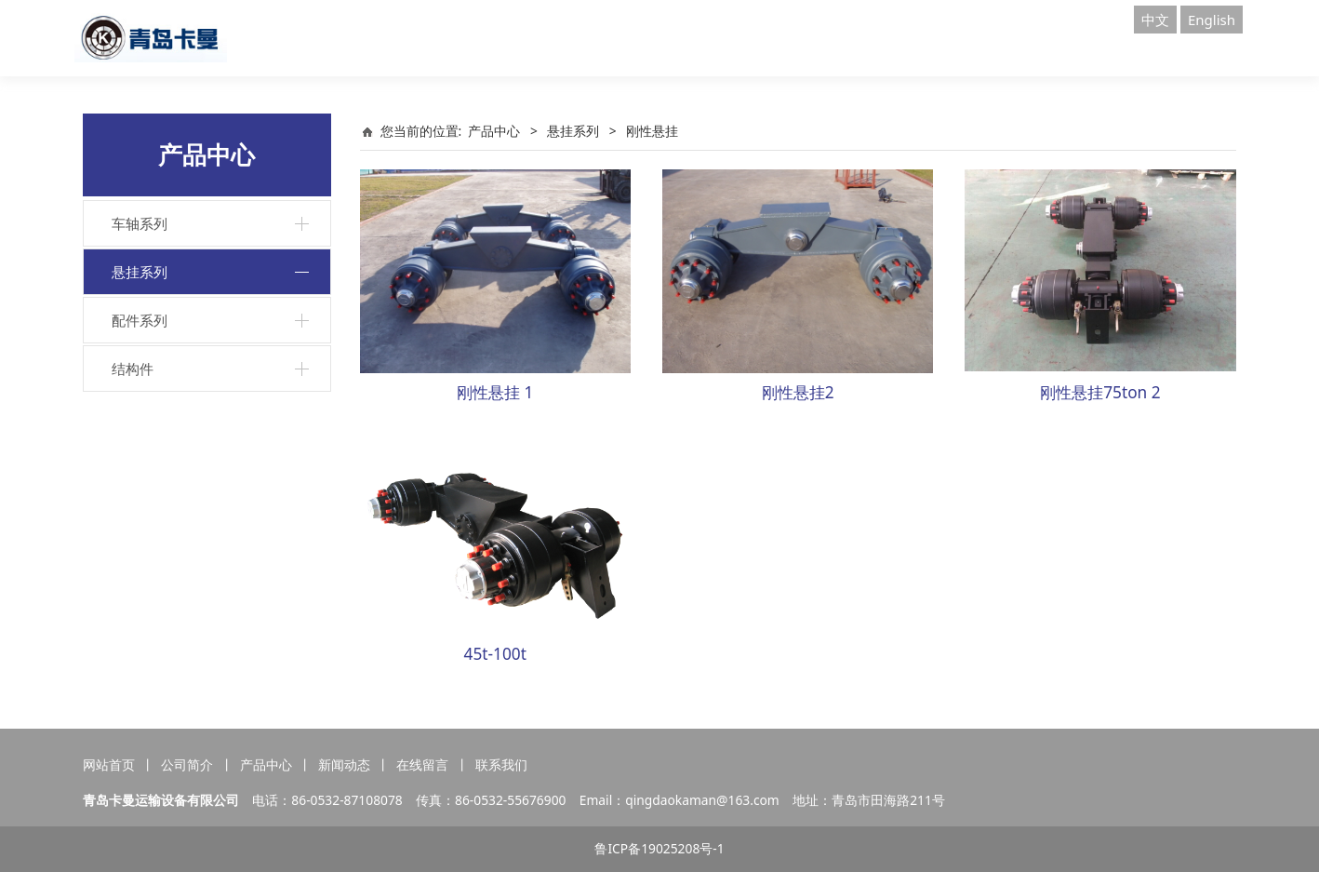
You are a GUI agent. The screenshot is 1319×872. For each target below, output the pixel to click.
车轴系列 (139, 223)
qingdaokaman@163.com (702, 800)
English (1211, 19)
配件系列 (139, 320)
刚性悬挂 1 (495, 392)
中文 (1155, 19)
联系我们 (501, 764)
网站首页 (109, 764)
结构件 (132, 368)
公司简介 (187, 764)
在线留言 (422, 764)
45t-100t (495, 653)
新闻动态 (344, 764)
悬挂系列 (139, 271)
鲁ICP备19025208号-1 (659, 848)
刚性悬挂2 (798, 392)
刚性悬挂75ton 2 (1100, 392)
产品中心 (494, 131)
